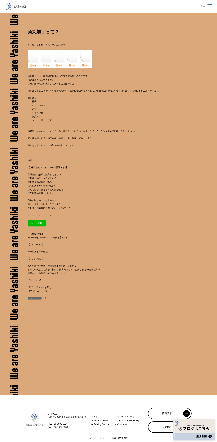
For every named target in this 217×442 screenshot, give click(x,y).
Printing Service (100, 424)
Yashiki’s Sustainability (127, 420)
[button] (37, 223)
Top (94, 416)
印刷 (44, 298)
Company (120, 424)
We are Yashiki (99, 420)
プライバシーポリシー (98, 438)
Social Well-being (124, 416)
